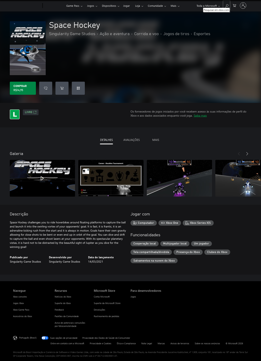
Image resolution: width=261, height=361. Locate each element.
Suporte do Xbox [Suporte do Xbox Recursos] (63, 303)
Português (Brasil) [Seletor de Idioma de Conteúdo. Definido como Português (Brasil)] (27, 337)
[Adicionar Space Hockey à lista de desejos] (45, 88)
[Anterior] (239, 154)
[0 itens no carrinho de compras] (234, 5)
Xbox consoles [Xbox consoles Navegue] (20, 296)
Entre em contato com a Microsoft (67, 343)
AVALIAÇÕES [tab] (131, 140)
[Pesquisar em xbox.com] (226, 5)
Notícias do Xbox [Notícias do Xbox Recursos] (63, 296)
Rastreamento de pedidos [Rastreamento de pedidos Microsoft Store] (106, 316)
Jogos (90, 5)
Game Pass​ (72, 5)
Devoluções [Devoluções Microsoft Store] (99, 309)
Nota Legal (146, 343)
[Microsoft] (27, 5)
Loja (137, 5)
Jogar (126, 5)
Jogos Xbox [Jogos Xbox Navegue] (18, 303)
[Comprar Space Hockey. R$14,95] (23, 88)
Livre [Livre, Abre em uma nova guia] (30, 112)
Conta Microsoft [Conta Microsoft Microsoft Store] (102, 296)
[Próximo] (247, 154)
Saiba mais (200, 115)
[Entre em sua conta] (243, 5)
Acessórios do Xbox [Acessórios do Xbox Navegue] (22, 316)
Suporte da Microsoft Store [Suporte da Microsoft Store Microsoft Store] (107, 303)
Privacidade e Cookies (100, 343)
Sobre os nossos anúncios (207, 343)
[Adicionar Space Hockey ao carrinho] (62, 88)
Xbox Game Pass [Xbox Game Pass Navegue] (21, 309)
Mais (173, 5)
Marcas (161, 343)
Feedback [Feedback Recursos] (59, 309)
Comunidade (155, 5)
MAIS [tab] (155, 140)
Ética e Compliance (126, 343)
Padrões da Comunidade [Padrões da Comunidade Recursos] (67, 316)
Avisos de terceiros (179, 343)
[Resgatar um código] (78, 88)
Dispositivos (109, 5)
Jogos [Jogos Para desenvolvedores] (133, 296)
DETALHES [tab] (106, 140)
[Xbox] (54, 5)
